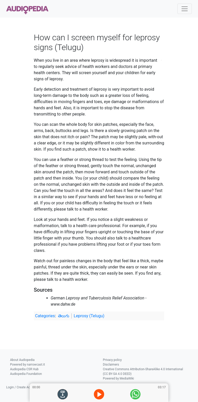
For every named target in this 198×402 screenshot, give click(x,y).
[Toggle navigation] (184, 9)
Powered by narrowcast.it (27, 364)
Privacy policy (112, 360)
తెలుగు (63, 315)
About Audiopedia (22, 360)
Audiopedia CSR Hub (24, 369)
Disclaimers (111, 364)
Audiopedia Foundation (26, 374)
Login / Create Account (22, 387)
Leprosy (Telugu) (89, 315)
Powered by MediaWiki (118, 378)
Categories (45, 315)
